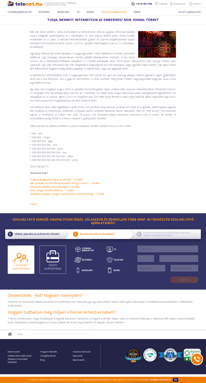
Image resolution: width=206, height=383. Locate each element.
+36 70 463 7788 (141, 4)
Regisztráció (178, 3)
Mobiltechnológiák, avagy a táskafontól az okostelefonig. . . (67, 194)
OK (175, 379)
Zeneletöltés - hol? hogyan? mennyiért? (45, 295)
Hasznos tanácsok (81, 351)
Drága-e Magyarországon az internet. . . (56, 179)
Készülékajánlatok (114, 12)
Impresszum (14, 351)
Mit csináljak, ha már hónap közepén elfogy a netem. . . (65, 183)
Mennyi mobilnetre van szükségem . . (54, 186)
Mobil (90, 12)
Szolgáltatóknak (48, 355)
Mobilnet (63, 12)
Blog (20, 334)
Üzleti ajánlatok (189, 12)
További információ (160, 379)
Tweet (33, 204)
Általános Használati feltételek (17, 361)
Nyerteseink (78, 359)
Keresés (184, 280)
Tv (78, 12)
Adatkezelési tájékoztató (20, 355)
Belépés (194, 3)
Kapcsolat (77, 355)
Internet (44, 12)
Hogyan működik (48, 351)
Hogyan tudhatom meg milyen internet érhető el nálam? (62, 312)
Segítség (161, 3)
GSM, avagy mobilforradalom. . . (52, 190)
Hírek (137, 12)
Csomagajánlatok (20, 12)
